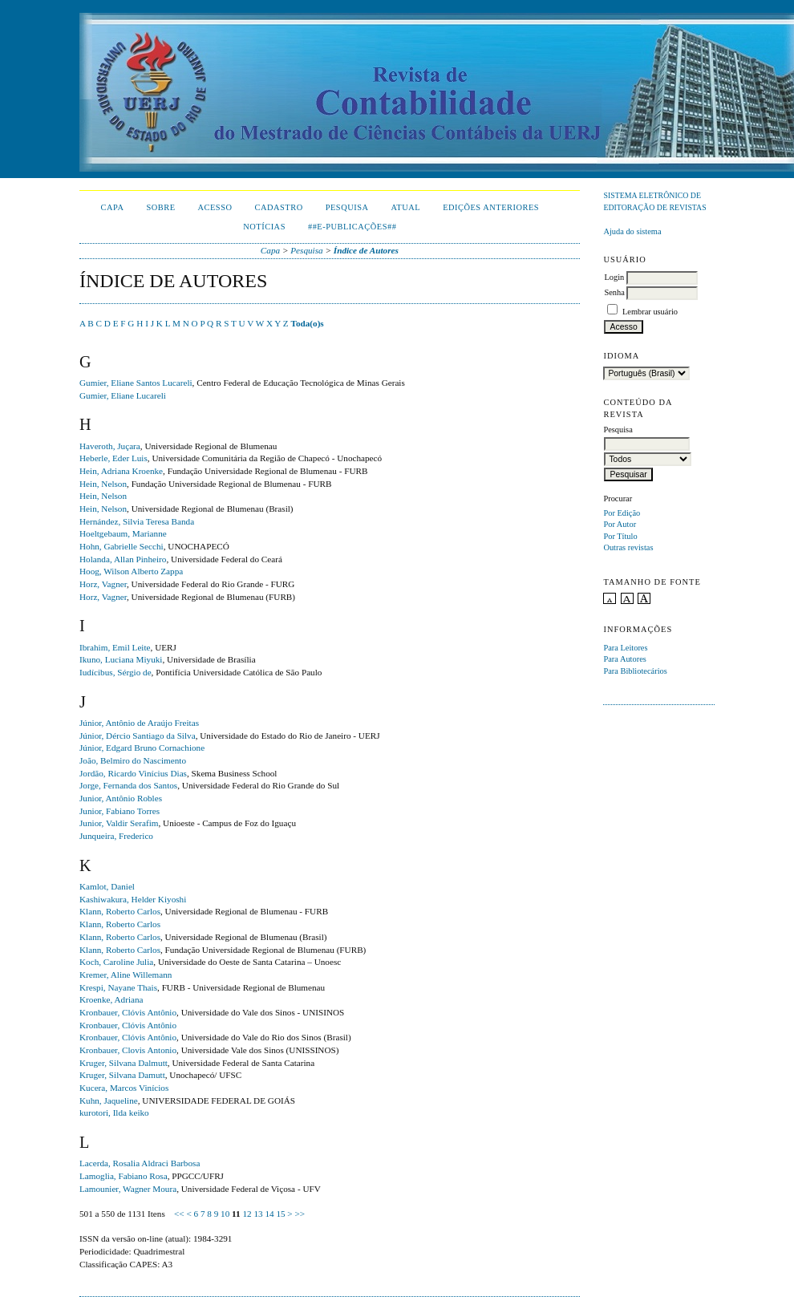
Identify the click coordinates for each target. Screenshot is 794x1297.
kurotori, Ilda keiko (114, 1112)
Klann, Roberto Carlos (119, 911)
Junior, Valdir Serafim (118, 823)
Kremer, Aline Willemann (125, 974)
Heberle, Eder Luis (113, 458)
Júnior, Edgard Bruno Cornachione (142, 747)
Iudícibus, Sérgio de (115, 672)
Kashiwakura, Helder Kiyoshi (132, 899)
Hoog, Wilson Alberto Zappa (131, 571)
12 (246, 1213)
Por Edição (621, 513)
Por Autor (619, 524)
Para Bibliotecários (634, 671)
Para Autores (624, 659)
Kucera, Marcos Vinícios (123, 1087)
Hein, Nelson (103, 483)
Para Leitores (625, 647)
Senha (614, 292)
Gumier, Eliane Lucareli (122, 395)
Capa (112, 207)
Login (614, 277)
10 (225, 1213)
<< (179, 1213)
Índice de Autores (366, 250)
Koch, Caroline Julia (116, 962)
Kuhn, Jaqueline (108, 1100)
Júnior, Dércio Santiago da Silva (137, 735)
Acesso (215, 207)
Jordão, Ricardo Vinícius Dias (133, 773)
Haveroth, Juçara (109, 446)
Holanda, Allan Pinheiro (122, 559)
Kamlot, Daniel (107, 886)
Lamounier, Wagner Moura (127, 1189)
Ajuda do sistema (632, 231)
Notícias (264, 226)
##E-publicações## (352, 226)
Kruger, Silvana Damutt (122, 1075)
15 (280, 1213)
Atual (406, 207)
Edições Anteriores (491, 207)
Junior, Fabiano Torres (119, 811)
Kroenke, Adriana (111, 999)
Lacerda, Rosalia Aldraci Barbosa (139, 1163)
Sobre (160, 207)
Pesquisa (347, 207)
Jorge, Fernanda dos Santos (128, 785)
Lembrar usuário (650, 311)
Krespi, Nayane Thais (118, 987)
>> (299, 1213)
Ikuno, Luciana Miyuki (120, 659)
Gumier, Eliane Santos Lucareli (135, 382)
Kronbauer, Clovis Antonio (127, 1050)
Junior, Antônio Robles (120, 798)
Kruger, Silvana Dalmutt (123, 1063)
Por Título (620, 536)
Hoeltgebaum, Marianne (123, 533)
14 (269, 1213)
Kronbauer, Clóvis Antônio (127, 1012)
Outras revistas (628, 547)
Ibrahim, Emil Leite (115, 647)
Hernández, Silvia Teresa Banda (136, 521)
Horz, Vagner (103, 584)
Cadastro (279, 207)
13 (257, 1213)
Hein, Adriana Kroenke (121, 471)
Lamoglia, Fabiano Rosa (123, 1176)
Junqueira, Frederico (116, 836)
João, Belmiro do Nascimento (132, 760)
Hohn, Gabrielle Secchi (121, 546)
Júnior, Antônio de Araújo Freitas (139, 723)
